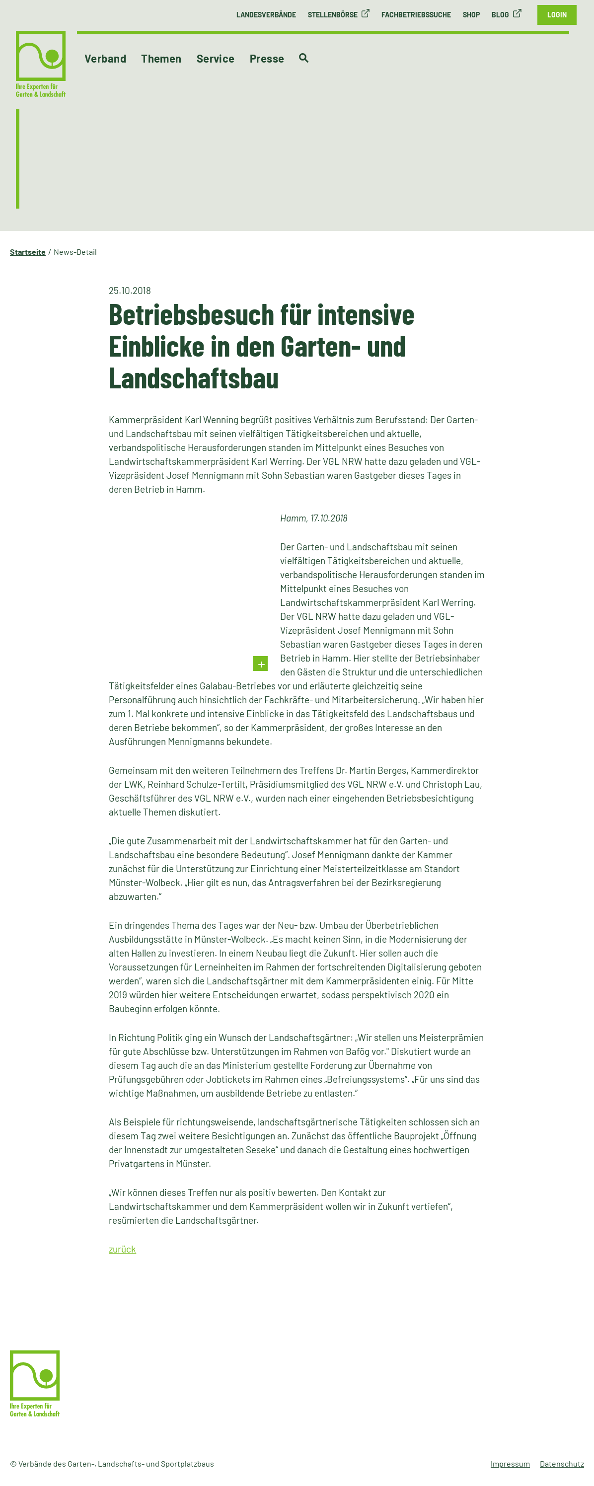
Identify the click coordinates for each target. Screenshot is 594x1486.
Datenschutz (562, 1463)
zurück (122, 1249)
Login (557, 14)
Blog (500, 14)
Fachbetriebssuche (416, 14)
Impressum (510, 1463)
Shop (471, 14)
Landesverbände (266, 14)
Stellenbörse (333, 14)
